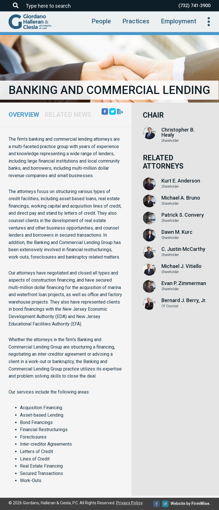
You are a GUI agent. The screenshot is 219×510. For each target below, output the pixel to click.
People (101, 21)
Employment (178, 21)
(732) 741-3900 (194, 5)
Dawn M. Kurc (176, 232)
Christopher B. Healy (177, 132)
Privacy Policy (129, 503)
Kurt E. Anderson (180, 180)
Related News (68, 114)
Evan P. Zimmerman (183, 283)
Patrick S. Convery (182, 215)
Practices (135, 21)
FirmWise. (200, 503)
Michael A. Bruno (180, 197)
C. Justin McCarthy (183, 249)
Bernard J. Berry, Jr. (183, 300)
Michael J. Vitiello (181, 266)
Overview (24, 114)
